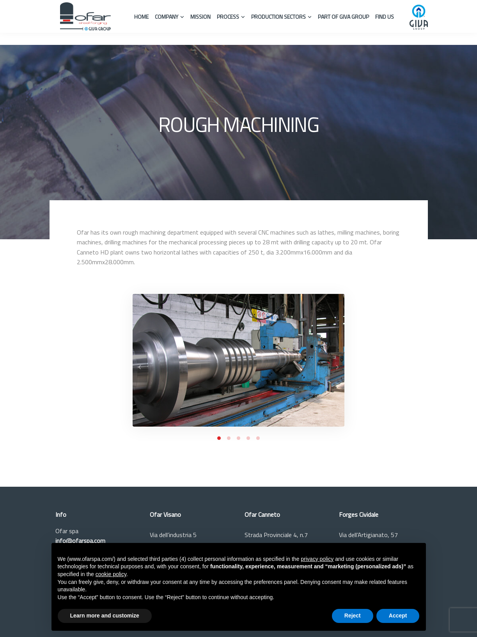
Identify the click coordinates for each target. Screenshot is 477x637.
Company (166, 16)
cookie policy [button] (111, 574)
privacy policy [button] (317, 559)
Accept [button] (398, 615)
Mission (200, 16)
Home (141, 16)
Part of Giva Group (343, 16)
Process (228, 16)
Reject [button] (352, 615)
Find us (384, 16)
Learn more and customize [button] (104, 615)
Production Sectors (278, 16)
